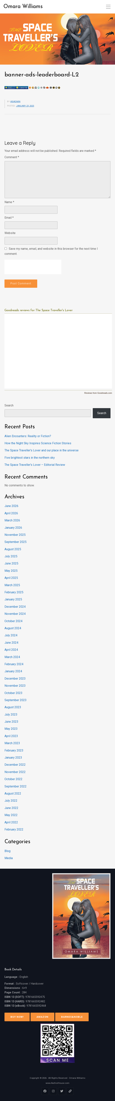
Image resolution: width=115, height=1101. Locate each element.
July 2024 (10, 635)
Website (10, 233)
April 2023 (11, 736)
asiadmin (15, 101)
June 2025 (11, 563)
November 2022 (15, 772)
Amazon (42, 1016)
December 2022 (15, 764)
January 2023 (13, 757)
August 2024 (12, 628)
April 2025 (11, 578)
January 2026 (13, 527)
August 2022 (12, 793)
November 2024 (15, 614)
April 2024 (11, 650)
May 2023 (11, 729)
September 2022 (15, 786)
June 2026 (11, 506)
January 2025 (13, 599)
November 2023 (15, 685)
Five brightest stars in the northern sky (29, 457)
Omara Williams (23, 6)
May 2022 (11, 815)
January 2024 (13, 671)
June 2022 (11, 808)
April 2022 (11, 822)
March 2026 (12, 520)
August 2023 (12, 707)
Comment (11, 157)
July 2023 (10, 714)
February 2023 (13, 750)
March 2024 (12, 657)
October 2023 (13, 693)
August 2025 (12, 549)
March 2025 (12, 585)
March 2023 (12, 743)
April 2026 (11, 513)
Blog (7, 851)
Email (9, 217)
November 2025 (15, 535)
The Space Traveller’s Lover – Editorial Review (34, 465)
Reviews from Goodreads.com (98, 393)
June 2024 (11, 642)
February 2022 (13, 829)
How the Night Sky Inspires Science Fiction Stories (37, 443)
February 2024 (13, 664)
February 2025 (13, 592)
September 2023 (15, 700)
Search (8, 405)
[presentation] (32, 267)
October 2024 (13, 621)
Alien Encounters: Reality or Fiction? (27, 436)
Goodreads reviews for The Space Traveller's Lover (38, 310)
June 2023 (11, 721)
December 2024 (15, 606)
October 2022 (13, 779)
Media (8, 858)
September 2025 (15, 542)
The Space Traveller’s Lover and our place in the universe (41, 450)
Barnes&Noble (72, 1016)
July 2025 (10, 556)
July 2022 (10, 800)
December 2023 (15, 678)
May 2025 (11, 570)
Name (9, 202)
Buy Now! (17, 1016)
